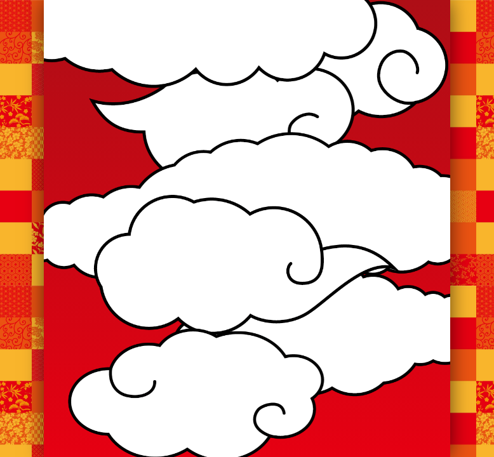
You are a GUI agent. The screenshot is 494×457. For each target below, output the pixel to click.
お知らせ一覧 (247, 279)
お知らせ (154, 112)
